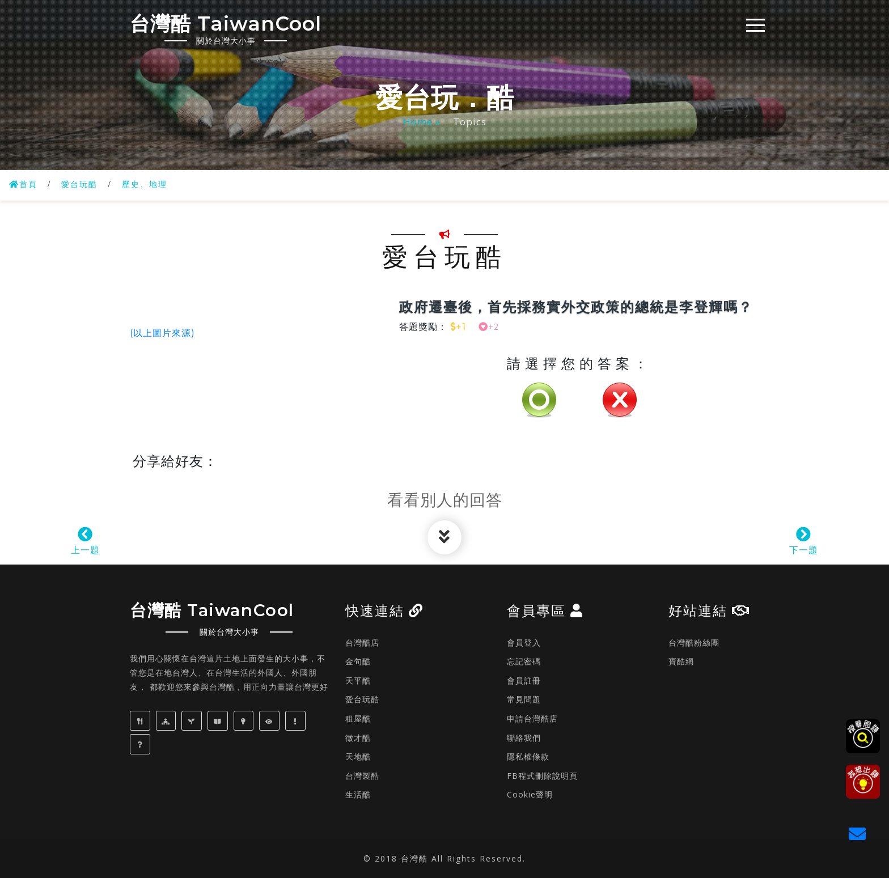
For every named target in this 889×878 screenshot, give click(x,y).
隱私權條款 (528, 756)
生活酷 (358, 794)
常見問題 (524, 699)
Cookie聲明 (530, 794)
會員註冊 (524, 680)
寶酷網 (681, 661)
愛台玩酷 (85, 184)
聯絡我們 (524, 737)
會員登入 (524, 642)
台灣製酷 (362, 775)
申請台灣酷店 (532, 718)
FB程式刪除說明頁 (542, 775)
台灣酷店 (362, 642)
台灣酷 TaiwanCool (239, 27)
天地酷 (358, 756)
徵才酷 (358, 737)
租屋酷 (358, 718)
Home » (423, 121)
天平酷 (358, 680)
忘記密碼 (524, 661)
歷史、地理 (155, 184)
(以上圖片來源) (162, 333)
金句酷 (358, 661)
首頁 (25, 184)
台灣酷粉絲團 (693, 642)
